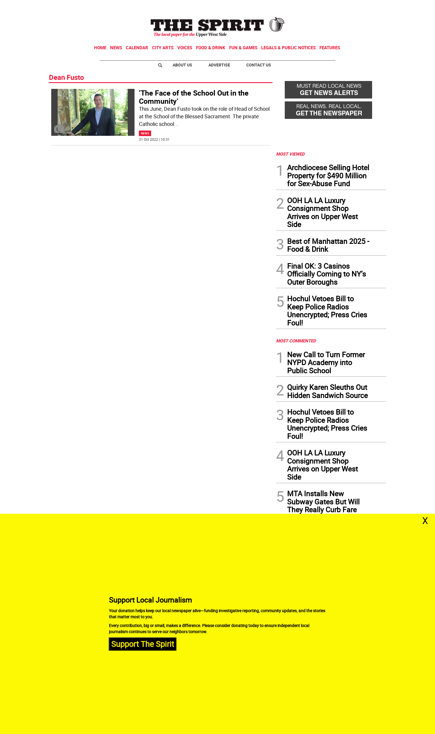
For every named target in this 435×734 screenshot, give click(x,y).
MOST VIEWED (290, 154)
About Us (182, 65)
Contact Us (258, 65)
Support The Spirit (142, 643)
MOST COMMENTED (296, 341)
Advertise (219, 65)
